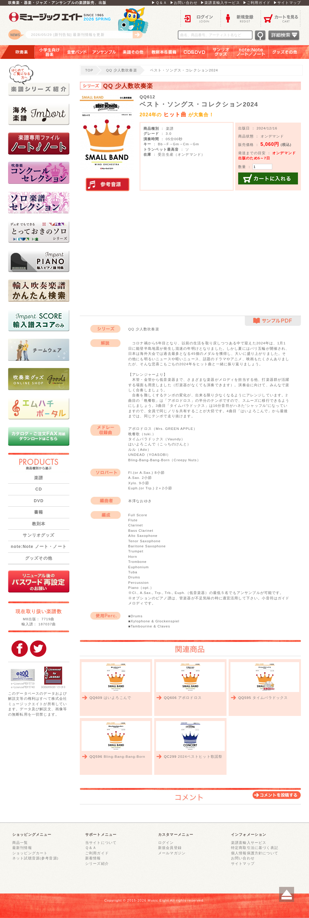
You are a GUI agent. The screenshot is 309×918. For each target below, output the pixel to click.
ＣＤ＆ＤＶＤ (194, 52)
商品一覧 (20, 842)
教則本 (38, 523)
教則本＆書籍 (164, 52)
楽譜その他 (133, 52)
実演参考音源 (107, 185)
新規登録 (241, 18)
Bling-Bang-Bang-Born (124, 756)
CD (38, 489)
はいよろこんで (117, 697)
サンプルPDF (273, 321)
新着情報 (93, 858)
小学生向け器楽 (49, 52)
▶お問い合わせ (184, 2)
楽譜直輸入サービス (248, 842)
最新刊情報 (22, 848)
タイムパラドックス (270, 697)
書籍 (38, 512)
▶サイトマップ (287, 2)
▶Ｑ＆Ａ (159, 2)
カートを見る (281, 18)
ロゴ (82, 25)
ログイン (200, 18)
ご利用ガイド (97, 853)
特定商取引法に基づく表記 (254, 848)
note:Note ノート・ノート (39, 546)
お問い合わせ (243, 858)
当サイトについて (101, 842)
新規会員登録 (170, 848)
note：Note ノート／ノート (251, 52)
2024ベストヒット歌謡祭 (200, 756)
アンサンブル (104, 52)
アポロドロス (190, 697)
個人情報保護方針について (254, 853)
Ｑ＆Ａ (91, 848)
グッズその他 (289, 52)
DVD (39, 500)
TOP (89, 70)
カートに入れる (268, 178)
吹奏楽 (17, 52)
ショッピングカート (30, 853)
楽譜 (38, 477)
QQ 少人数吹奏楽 (121, 70)
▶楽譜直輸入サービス (220, 2)
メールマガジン (172, 853)
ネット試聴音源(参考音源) (35, 858)
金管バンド (76, 52)
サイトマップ (243, 863)
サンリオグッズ (221, 52)
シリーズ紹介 (97, 863)
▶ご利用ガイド (256, 2)
